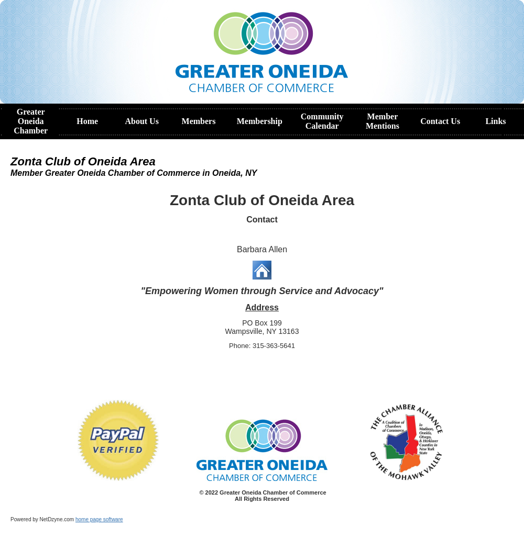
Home (87, 121)
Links (495, 121)
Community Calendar (322, 121)
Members (199, 121)
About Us (141, 121)
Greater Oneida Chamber (31, 121)
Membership (259, 121)
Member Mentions (382, 121)
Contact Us (440, 121)
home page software (99, 519)
